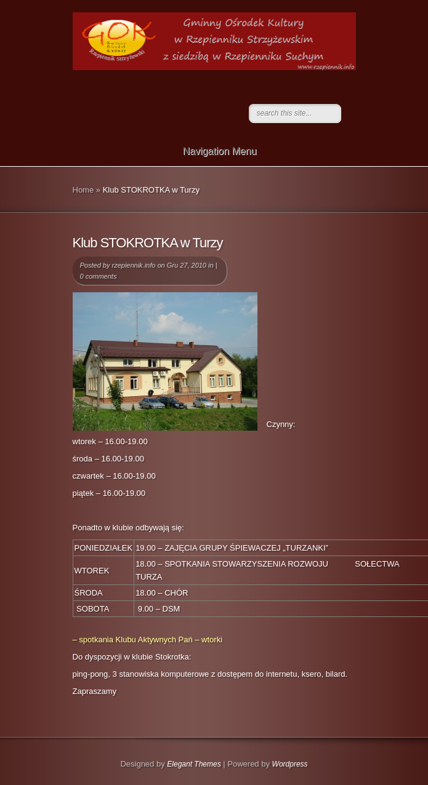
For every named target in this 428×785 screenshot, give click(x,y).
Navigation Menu (211, 151)
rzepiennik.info (133, 265)
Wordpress (290, 764)
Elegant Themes (193, 764)
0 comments (98, 276)
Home (83, 189)
